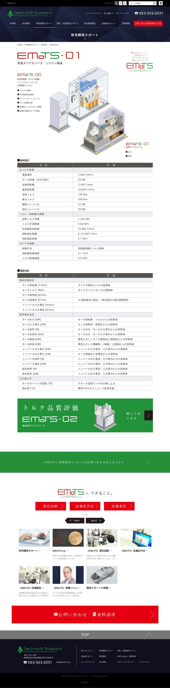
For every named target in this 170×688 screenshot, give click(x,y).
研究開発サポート (44, 23)
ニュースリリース (92, 13)
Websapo (85, 683)
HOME (13, 23)
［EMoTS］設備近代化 (132, 551)
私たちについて (87, 651)
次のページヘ (95, 521)
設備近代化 (85, 506)
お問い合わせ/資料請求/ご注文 (148, 23)
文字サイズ (100, 3)
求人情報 (107, 13)
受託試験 (50, 506)
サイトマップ (121, 13)
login (161, 3)
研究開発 (126, 23)
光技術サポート (109, 23)
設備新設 (119, 506)
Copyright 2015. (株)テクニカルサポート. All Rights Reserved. (85, 676)
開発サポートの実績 (97, 588)
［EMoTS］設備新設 (30, 588)
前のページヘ (74, 521)
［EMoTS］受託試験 (97, 551)
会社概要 (26, 23)
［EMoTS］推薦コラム (65, 588)
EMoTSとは (59, 551)
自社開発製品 (90, 23)
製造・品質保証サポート (67, 23)
